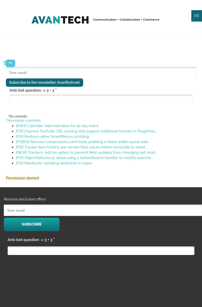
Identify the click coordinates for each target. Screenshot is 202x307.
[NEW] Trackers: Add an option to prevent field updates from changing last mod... (86, 152)
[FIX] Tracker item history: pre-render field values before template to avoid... (81, 147)
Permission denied (22, 178)
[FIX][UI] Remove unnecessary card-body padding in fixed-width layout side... (83, 142)
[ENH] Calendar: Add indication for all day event (57, 126)
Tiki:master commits (23, 120)
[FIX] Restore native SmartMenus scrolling (52, 136)
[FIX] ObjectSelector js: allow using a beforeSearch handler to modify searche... (84, 158)
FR (196, 16)
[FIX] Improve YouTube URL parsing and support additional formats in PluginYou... (86, 131)
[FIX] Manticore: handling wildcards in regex (54, 163)
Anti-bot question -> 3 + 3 (33, 90)
